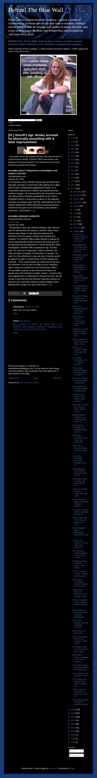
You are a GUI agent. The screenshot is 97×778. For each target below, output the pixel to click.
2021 (73, 149)
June (75, 213)
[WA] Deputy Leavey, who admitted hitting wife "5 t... (80, 428)
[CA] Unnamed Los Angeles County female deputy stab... (80, 289)
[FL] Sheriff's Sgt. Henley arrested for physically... (80, 388)
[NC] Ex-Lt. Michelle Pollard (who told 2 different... (80, 309)
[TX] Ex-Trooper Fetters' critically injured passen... (80, 573)
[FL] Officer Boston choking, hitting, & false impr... (80, 380)
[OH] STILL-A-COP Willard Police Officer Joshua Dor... (81, 332)
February (77, 228)
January (76, 231)
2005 (73, 724)
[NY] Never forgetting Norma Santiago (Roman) (80, 624)
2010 (73, 188)
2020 (73, 152)
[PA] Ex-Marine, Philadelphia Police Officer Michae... (79, 268)
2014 (73, 174)
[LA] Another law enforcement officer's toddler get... (80, 682)
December (77, 192)
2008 (73, 713)
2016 (73, 167)
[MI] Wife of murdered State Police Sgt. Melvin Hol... (80, 439)
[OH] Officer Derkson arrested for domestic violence (81, 658)
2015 (73, 170)
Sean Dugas (14, 222)
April (75, 220)
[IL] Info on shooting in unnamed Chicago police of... (79, 460)
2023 (73, 145)
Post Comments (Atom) (29, 383)
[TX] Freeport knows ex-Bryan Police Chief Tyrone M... (80, 237)
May (75, 217)
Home (35, 378)
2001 (73, 735)
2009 (73, 710)
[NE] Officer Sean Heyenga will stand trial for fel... (80, 482)
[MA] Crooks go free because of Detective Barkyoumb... (80, 613)
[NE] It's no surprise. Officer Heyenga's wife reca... (80, 351)
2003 (73, 731)
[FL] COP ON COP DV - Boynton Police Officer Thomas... (80, 408)
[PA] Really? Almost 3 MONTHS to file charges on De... (80, 593)
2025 (73, 138)
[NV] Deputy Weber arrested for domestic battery (81, 702)
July (75, 210)
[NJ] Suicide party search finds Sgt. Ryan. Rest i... (80, 341)
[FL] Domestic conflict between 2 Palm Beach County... (80, 554)
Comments (75, 755)
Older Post (57, 378)
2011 (73, 185)
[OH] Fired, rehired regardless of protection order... (80, 258)
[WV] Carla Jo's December (79, 632)
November (77, 195)
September (78, 202)
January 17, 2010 (32, 307)
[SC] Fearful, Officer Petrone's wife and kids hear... (80, 279)
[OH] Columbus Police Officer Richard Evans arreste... (79, 472)
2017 (73, 163)
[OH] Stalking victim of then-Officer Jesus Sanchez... (79, 397)
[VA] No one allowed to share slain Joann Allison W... (80, 544)
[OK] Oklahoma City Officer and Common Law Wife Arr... (80, 248)
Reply (15, 313)
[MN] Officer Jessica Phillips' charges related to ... (80, 449)
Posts (73, 751)
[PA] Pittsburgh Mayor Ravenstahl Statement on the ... (80, 532)
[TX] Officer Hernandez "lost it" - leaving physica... (80, 361)
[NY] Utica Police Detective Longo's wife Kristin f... (80, 564)
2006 (73, 720)
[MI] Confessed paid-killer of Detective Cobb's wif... (80, 692)
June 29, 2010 (25, 321)
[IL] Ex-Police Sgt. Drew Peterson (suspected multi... (80, 521)
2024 (73, 142)
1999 (73, 742)
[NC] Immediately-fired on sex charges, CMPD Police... (80, 640)
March (76, 224)
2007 (73, 717)
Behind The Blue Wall (35, 9)
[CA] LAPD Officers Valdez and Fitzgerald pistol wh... (81, 299)
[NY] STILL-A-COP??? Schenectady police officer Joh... (79, 321)
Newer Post (13, 378)
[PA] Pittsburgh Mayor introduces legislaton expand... (81, 502)
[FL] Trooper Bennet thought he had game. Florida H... (80, 371)
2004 (73, 728)
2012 (73, 181)
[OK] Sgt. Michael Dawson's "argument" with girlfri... (80, 492)
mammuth (53, 768)
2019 (73, 156)
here (32, 210)
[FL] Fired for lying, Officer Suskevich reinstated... (81, 512)
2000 (73, 739)
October (76, 199)
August (76, 206)
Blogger (72, 768)
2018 (73, 160)
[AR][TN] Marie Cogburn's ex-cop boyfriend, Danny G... (79, 418)
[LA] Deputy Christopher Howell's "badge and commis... (80, 582)
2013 (73, 178)
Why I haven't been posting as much (81, 674)
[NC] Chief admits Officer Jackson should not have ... (80, 603)
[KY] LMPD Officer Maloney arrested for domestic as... (81, 667)
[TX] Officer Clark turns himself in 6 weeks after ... (80, 649)
